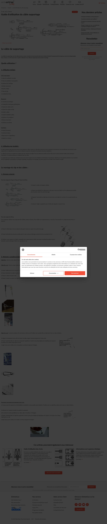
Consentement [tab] (31, 254)
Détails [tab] (53, 254)
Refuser (32, 273)
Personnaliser (53, 273)
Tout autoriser (75, 273)
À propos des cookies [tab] (76, 254)
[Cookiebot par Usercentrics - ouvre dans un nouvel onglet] (78, 250)
